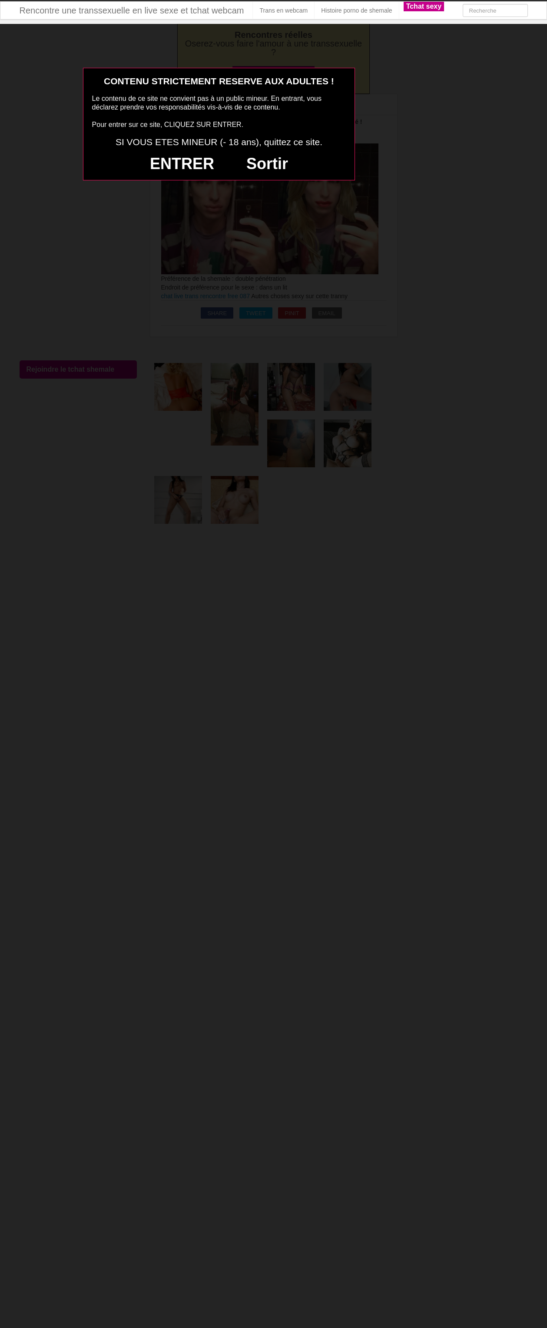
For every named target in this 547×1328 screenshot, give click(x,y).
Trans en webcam (283, 10)
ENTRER (182, 164)
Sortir (267, 164)
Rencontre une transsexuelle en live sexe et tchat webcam (132, 10)
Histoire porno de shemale (356, 10)
